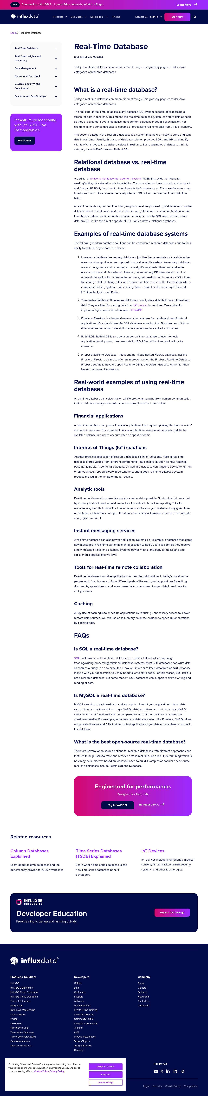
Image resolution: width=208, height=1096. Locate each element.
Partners (142, 992)
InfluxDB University (84, 1014)
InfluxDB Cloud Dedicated (24, 996)
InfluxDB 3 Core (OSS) (86, 1023)
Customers (79, 992)
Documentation (82, 1005)
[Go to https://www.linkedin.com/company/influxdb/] (168, 1071)
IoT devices (140, 305)
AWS (76, 1032)
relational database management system (115, 178)
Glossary (78, 1050)
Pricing (116, 17)
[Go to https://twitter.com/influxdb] (161, 1072)
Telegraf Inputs (82, 1041)
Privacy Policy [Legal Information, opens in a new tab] (57, 1071)
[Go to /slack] (183, 1071)
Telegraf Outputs (82, 1045)
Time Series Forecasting (23, 1036)
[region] (65, 1074)
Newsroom (144, 996)
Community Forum (83, 1019)
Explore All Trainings (172, 912)
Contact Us (141, 17)
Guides (78, 983)
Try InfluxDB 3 (117, 805)
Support (78, 996)
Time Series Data (19, 1028)
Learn (13, 33)
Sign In (154, 17)
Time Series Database (22, 1032)
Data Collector (18, 1014)
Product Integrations (85, 1036)
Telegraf (78, 1028)
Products (58, 17)
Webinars (79, 1001)
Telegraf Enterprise (20, 1001)
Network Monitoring (21, 1045)
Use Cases (77, 17)
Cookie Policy (173, 1086)
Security (157, 1086)
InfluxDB (136, 310)
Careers (142, 988)
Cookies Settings (106, 1082)
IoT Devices (152, 851)
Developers (96, 17)
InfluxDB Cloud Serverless (24, 992)
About (141, 983)
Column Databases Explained (29, 853)
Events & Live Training (85, 1010)
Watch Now (24, 140)
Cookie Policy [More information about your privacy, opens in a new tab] (41, 1071)
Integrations (16, 1005)
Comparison (191, 1086)
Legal (146, 1086)
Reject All (105, 1074)
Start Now (177, 17)
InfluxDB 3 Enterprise (21, 988)
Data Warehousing (20, 1041)
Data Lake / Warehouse (22, 1010)
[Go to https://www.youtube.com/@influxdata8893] (156, 1071)
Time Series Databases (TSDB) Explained (99, 853)
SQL (77, 658)
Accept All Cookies (106, 1066)
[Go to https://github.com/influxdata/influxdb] (175, 1071)
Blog (76, 988)
